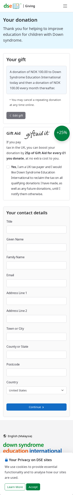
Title (9, 221)
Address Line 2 (16, 311)
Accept (33, 487)
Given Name (15, 239)
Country (12, 382)
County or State (17, 346)
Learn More (15, 487)
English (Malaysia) (17, 436)
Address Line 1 (16, 293)
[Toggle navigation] (65, 6)
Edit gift (16, 115)
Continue (36, 407)
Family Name (15, 257)
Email (10, 275)
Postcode (13, 364)
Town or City (15, 328)
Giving (30, 6)
